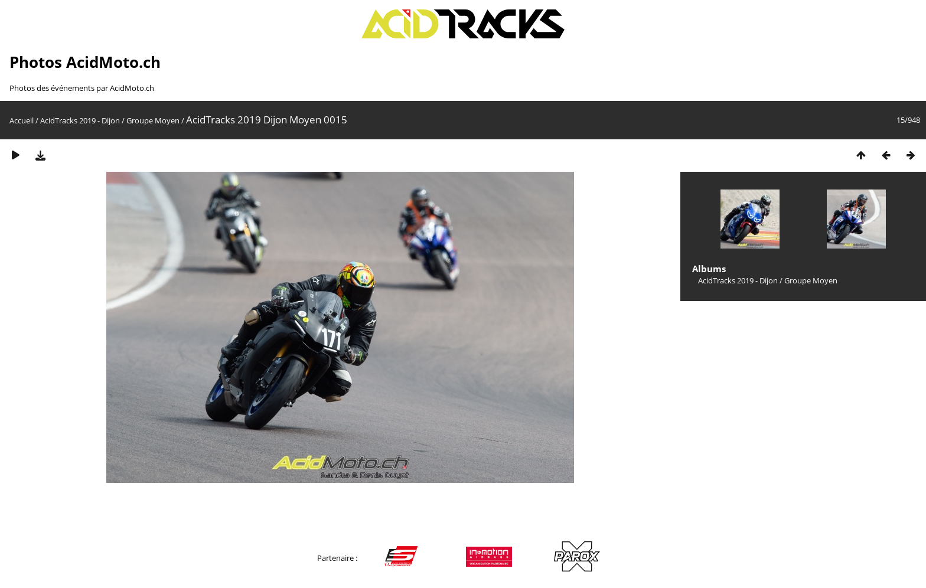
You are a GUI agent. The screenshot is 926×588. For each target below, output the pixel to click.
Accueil (21, 120)
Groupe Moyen (153, 120)
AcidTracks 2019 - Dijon (80, 120)
